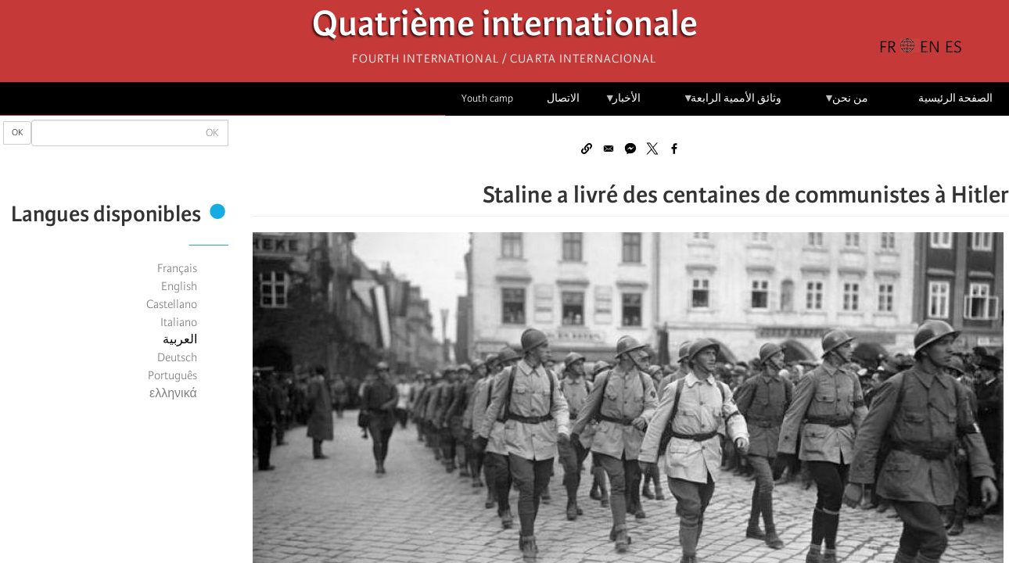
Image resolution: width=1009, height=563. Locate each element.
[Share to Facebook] (674, 148)
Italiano (178, 322)
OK (17, 132)
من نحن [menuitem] (846, 103)
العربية (180, 339)
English (179, 286)
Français (177, 268)
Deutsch (177, 357)
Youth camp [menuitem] (487, 98)
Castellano (171, 304)
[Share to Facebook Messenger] (630, 148)
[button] (586, 148)
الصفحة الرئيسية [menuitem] (955, 98)
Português (172, 375)
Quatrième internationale (505, 28)
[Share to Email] (608, 148)
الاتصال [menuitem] (563, 98)
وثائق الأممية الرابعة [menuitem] (732, 103)
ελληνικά (173, 393)
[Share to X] (652, 148)
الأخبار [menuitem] (623, 103)
